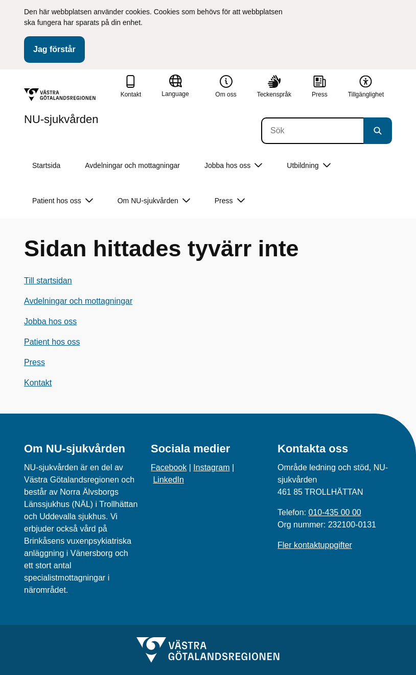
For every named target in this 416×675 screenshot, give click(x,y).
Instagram (211, 467)
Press (34, 362)
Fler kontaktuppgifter (315, 545)
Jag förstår (54, 49)
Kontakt (38, 382)
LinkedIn (168, 479)
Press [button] (230, 201)
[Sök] (312, 130)
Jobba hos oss (50, 321)
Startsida (46, 165)
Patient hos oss (52, 342)
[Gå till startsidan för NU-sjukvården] (61, 107)
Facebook (169, 467)
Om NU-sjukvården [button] (154, 201)
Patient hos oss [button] (62, 201)
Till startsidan (48, 280)
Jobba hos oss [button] (233, 165)
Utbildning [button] (308, 165)
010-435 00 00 (334, 512)
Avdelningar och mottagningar (132, 165)
